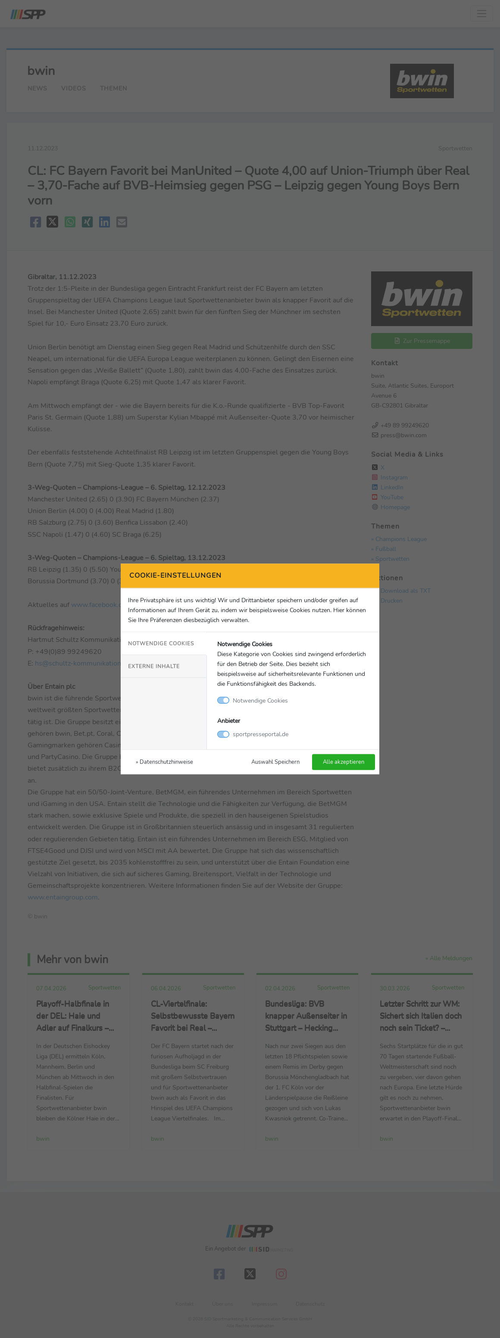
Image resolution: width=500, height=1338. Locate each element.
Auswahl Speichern (275, 761)
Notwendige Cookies (161, 643)
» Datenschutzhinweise (164, 761)
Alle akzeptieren (343, 761)
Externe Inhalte (154, 666)
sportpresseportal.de (260, 734)
